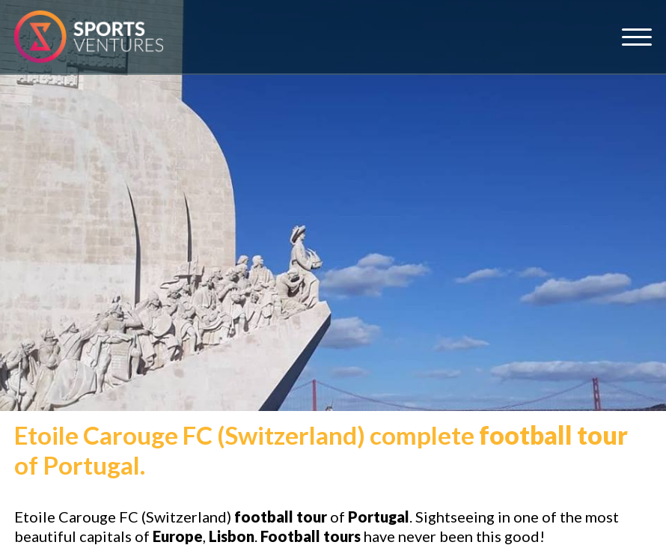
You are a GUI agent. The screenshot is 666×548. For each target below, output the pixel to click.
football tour (553, 435)
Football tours (310, 536)
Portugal (378, 517)
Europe (178, 536)
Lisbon (231, 536)
